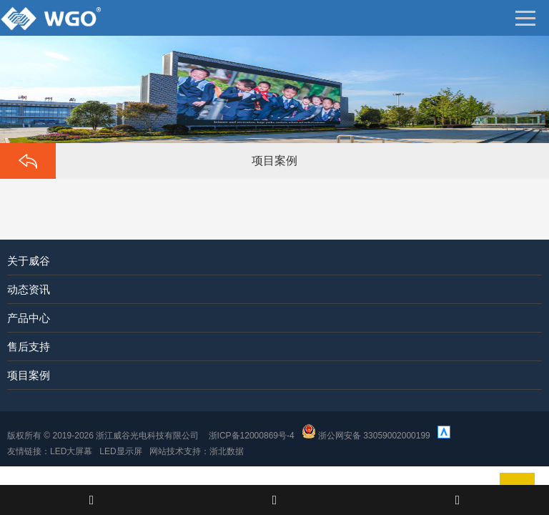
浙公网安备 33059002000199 (366, 436)
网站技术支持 (175, 451)
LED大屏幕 (71, 451)
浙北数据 (226, 451)
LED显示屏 (120, 451)
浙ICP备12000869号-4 (252, 436)
